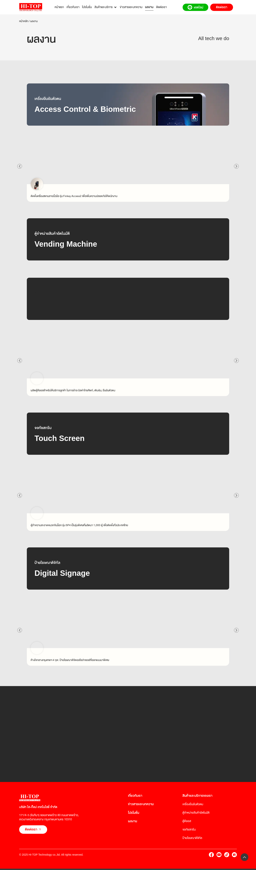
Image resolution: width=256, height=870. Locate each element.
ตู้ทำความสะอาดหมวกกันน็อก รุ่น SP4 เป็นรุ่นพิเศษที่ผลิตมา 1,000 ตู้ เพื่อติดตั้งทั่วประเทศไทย (79, 525)
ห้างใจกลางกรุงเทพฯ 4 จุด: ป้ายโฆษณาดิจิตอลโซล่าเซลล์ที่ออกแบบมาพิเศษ (70, 660)
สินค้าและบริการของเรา (197, 795)
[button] (19, 166)
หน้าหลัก (23, 21)
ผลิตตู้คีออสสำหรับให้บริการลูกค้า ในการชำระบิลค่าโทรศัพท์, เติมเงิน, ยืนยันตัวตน (73, 390)
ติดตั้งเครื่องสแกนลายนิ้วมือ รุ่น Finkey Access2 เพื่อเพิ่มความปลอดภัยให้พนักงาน (74, 196)
